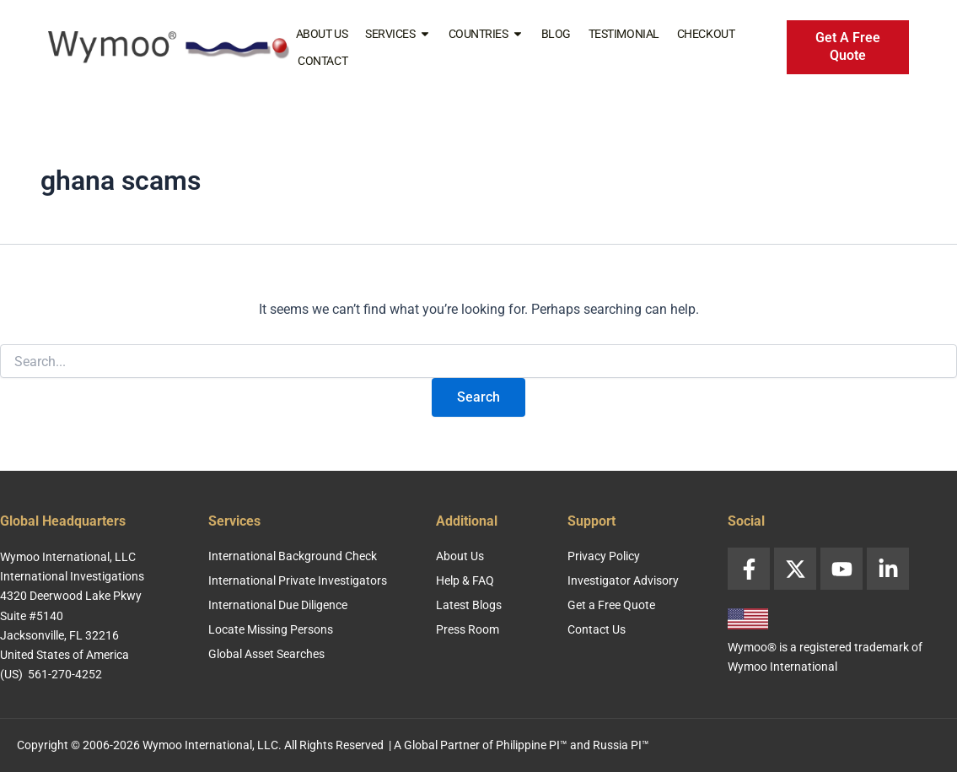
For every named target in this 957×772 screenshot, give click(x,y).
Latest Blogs (469, 605)
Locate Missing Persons (270, 629)
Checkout (705, 33)
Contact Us (596, 629)
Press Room (467, 629)
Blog (556, 33)
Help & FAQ (465, 580)
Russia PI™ (621, 745)
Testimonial (624, 33)
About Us (321, 33)
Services (397, 33)
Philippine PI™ (531, 745)
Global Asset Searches (266, 654)
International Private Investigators (297, 580)
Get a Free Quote (611, 605)
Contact (322, 60)
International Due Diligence (277, 605)
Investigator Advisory (623, 580)
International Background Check (292, 556)
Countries (486, 33)
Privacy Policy (603, 556)
